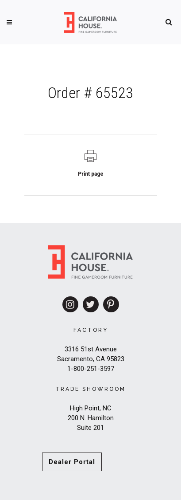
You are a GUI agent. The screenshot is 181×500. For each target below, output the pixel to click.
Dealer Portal (72, 462)
